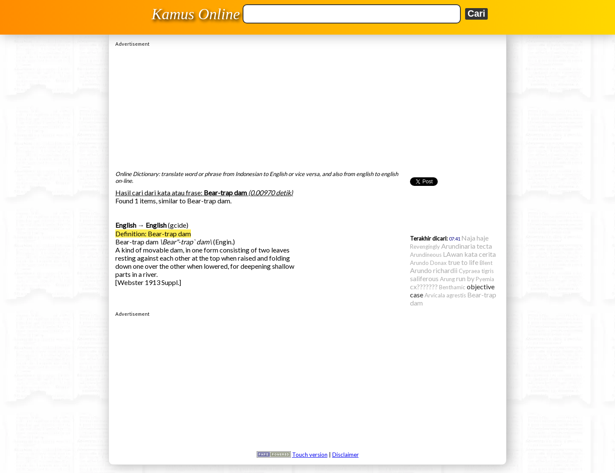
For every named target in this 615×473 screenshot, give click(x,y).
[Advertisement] (307, 106)
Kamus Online (196, 14)
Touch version (310, 454)
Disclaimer (345, 454)
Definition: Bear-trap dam (153, 233)
